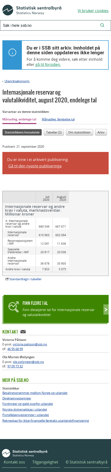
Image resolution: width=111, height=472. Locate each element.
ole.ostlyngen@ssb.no (28, 341)
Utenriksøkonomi (17, 81)
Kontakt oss (14, 441)
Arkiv (101, 132)
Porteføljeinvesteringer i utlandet (25, 394)
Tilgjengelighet (45, 441)
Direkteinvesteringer (16, 378)
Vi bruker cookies (93, 10)
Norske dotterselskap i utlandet (24, 389)
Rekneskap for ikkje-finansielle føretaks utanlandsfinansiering (45, 400)
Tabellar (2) (54, 132)
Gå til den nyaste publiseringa (35, 166)
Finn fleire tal (35, 282)
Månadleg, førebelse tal (58, 119)
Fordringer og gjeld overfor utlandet (27, 383)
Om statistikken (79, 132)
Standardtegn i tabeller (25, 258)
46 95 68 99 (15, 328)
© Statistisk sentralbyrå (86, 441)
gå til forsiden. (48, 64)
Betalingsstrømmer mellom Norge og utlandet (35, 372)
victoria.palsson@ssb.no (30, 323)
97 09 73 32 (15, 345)
